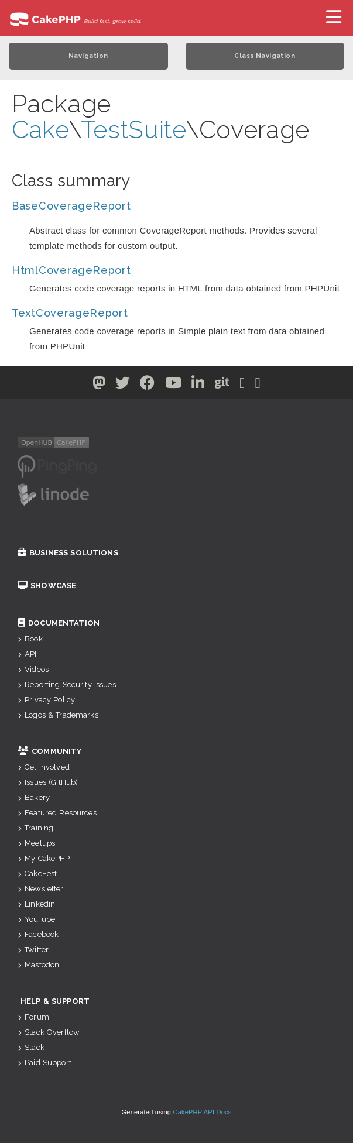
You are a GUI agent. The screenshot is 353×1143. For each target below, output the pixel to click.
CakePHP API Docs (202, 1111)
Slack (31, 1047)
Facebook (38, 934)
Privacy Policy (46, 699)
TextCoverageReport (70, 313)
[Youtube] (174, 385)
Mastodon (38, 964)
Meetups (36, 843)
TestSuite (133, 129)
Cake (40, 129)
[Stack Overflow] (258, 385)
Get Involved (44, 767)
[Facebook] (147, 385)
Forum (33, 1016)
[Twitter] (99, 385)
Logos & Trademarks (58, 714)
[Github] (222, 385)
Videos (33, 669)
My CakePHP (44, 858)
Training (35, 827)
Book (30, 638)
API (27, 654)
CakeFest (37, 873)
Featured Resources (57, 812)
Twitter (33, 949)
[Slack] (242, 385)
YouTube (36, 919)
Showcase (47, 585)
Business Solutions (68, 552)
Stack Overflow (49, 1032)
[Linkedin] (198, 385)
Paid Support (44, 1062)
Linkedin (36, 904)
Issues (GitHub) (48, 782)
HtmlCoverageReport (71, 270)
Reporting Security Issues (67, 684)
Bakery (34, 797)
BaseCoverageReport (71, 206)
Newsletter (41, 888)
